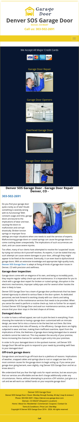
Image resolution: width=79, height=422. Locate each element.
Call (39, 418)
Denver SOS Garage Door (14, 264)
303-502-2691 (45, 29)
